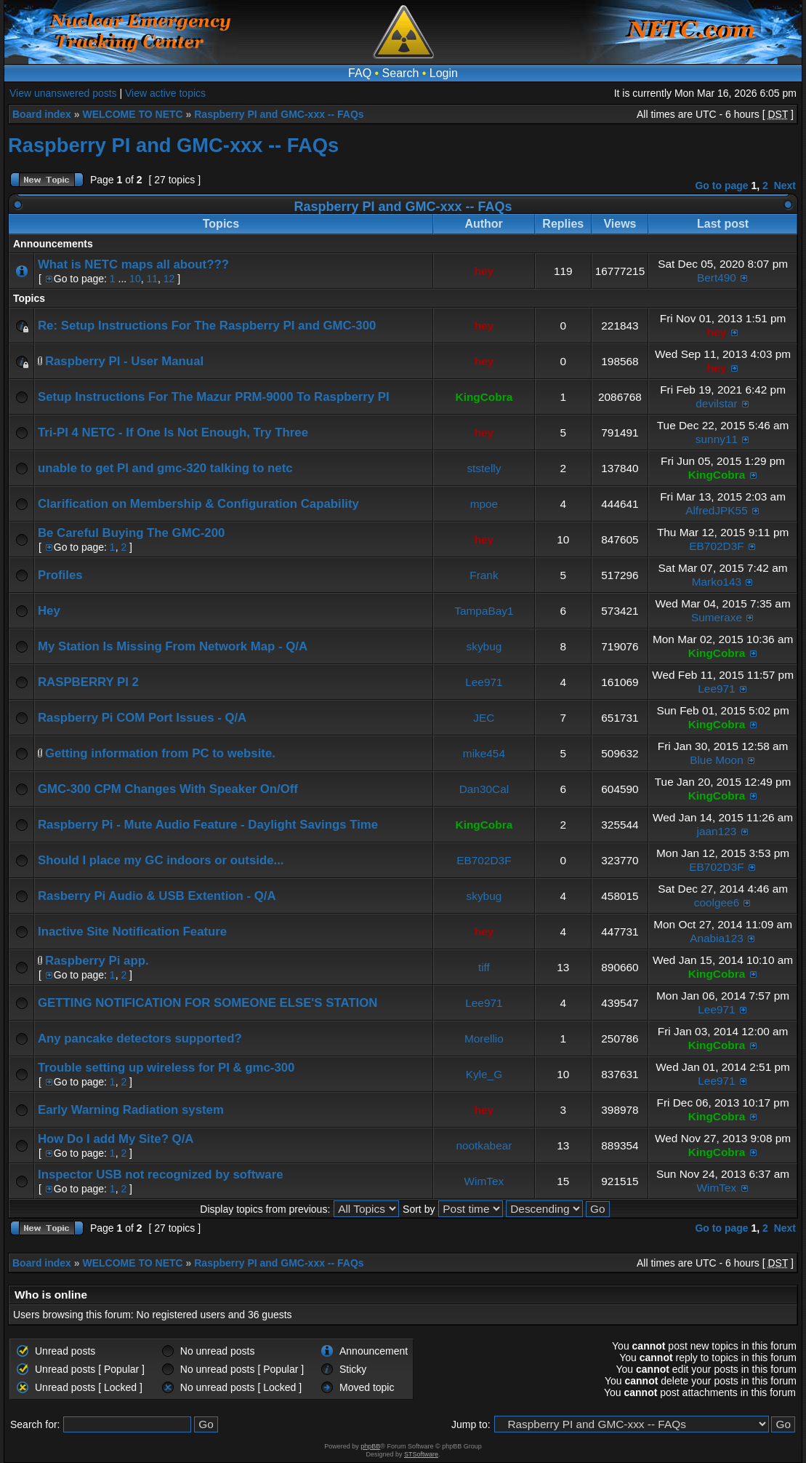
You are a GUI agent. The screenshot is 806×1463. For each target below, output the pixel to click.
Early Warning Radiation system (131, 1110)
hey (484, 271)
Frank (484, 575)
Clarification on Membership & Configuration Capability (198, 504)
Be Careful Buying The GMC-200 (131, 533)
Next (785, 185)
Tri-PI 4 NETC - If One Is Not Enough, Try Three (173, 432)
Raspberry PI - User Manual (124, 361)
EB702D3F (716, 546)
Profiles (60, 575)
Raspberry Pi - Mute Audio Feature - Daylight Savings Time (208, 825)
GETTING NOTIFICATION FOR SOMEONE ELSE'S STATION (207, 1003)
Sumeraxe (716, 617)
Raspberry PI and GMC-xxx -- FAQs (278, 114)
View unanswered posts (63, 93)
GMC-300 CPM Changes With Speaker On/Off (168, 789)
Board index (41, 114)
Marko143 (716, 581)
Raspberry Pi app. (97, 961)
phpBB (370, 1446)
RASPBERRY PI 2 (88, 682)
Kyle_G (484, 1074)
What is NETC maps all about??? (133, 264)
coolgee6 (716, 902)
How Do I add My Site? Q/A (115, 1139)
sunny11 (717, 439)
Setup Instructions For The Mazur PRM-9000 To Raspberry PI (214, 397)
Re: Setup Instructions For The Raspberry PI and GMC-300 (207, 325)
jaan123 (717, 831)
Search (400, 73)
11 (152, 278)
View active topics (165, 93)
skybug (484, 646)
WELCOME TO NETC (132, 114)
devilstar (716, 403)
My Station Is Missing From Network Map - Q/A (172, 646)
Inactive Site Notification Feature (132, 931)
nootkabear (484, 1145)
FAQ (359, 73)
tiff (484, 967)
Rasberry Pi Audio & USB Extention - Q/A (157, 896)
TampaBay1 (483, 611)
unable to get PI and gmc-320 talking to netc (165, 468)
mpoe (484, 504)
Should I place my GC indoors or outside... (160, 860)
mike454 (484, 753)
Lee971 (483, 682)
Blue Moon (716, 760)
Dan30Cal (484, 789)
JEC (483, 717)
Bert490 (716, 277)
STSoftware (421, 1454)
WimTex (484, 1181)
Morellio (484, 1038)
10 (135, 278)
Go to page (721, 185)
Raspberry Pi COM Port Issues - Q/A (142, 718)
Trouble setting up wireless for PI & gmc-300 (166, 1068)
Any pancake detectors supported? (140, 1038)
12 (169, 278)
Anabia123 (716, 938)
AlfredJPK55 (716, 510)
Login (444, 73)
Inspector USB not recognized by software (160, 1174)
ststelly (484, 468)
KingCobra (484, 397)
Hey (49, 611)
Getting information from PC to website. (160, 753)
